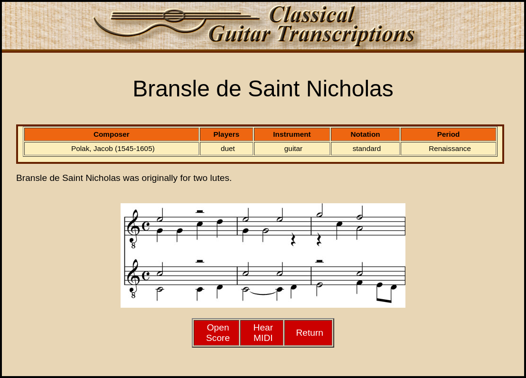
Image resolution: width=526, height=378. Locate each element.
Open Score (218, 332)
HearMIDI (263, 332)
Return (309, 333)
